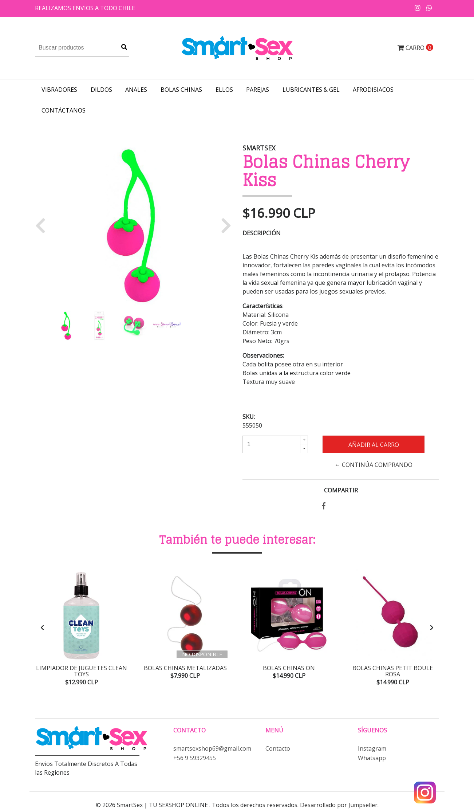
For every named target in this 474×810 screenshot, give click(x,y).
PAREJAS (257, 90)
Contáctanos (64, 110)
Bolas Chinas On (289, 668)
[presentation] (42, 628)
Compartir (341, 490)
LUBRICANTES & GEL (311, 90)
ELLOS (224, 90)
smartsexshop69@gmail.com (212, 749)
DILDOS (101, 90)
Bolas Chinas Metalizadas (185, 668)
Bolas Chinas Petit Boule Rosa (392, 671)
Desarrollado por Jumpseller (339, 806)
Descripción (261, 233)
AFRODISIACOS (373, 90)
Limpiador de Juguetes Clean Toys (81, 671)
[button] (43, 225)
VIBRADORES (59, 90)
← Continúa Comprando (373, 465)
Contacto (277, 749)
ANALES (136, 90)
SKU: (248, 417)
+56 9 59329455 (194, 758)
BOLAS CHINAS (181, 90)
